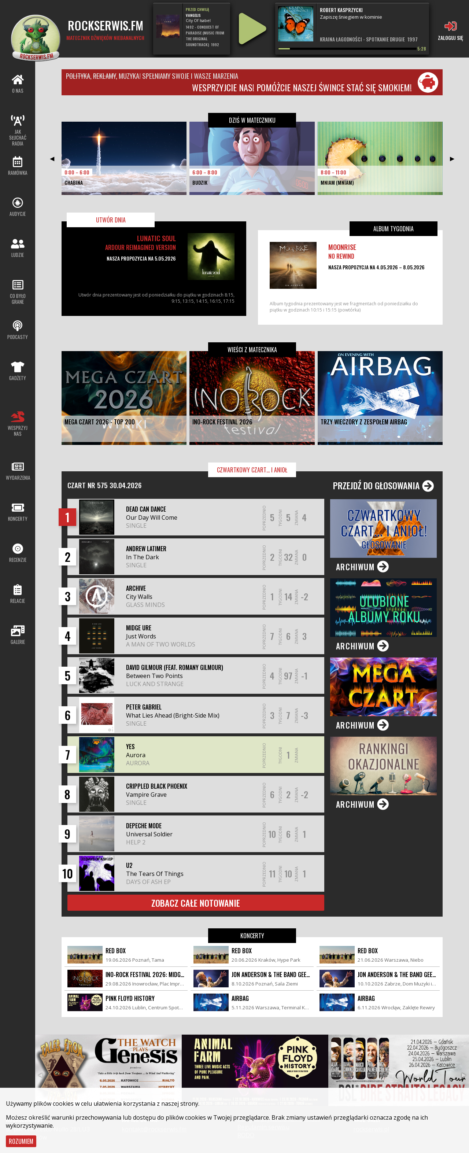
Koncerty (252, 935)
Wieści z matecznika (252, 349)
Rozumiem (21, 1141)
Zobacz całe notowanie (195, 902)
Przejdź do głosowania (383, 485)
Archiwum (362, 566)
